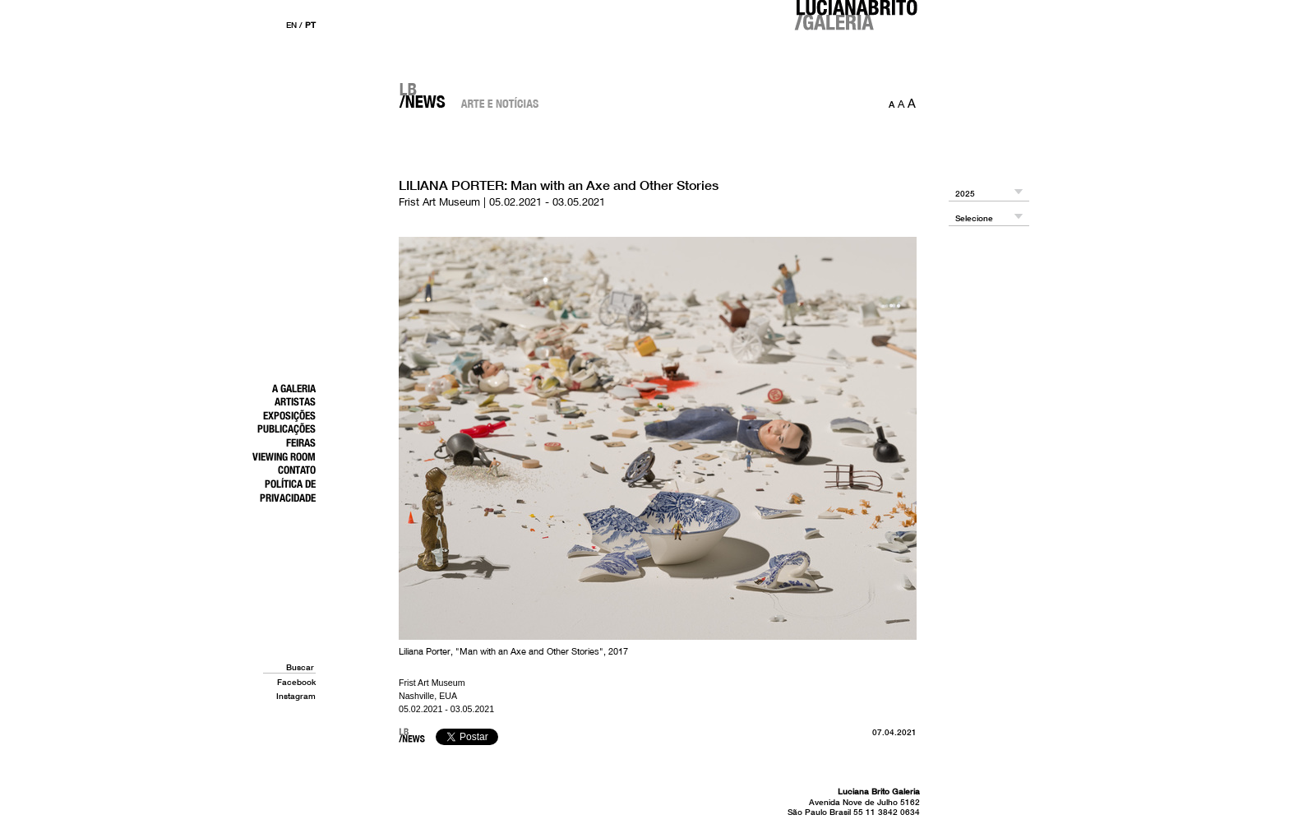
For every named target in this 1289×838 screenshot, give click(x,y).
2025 (965, 193)
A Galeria (294, 388)
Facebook (296, 682)
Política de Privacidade (288, 490)
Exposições (289, 415)
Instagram (296, 696)
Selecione (974, 218)
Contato (297, 469)
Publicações (286, 428)
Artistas (295, 401)
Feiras (301, 442)
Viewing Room (284, 456)
